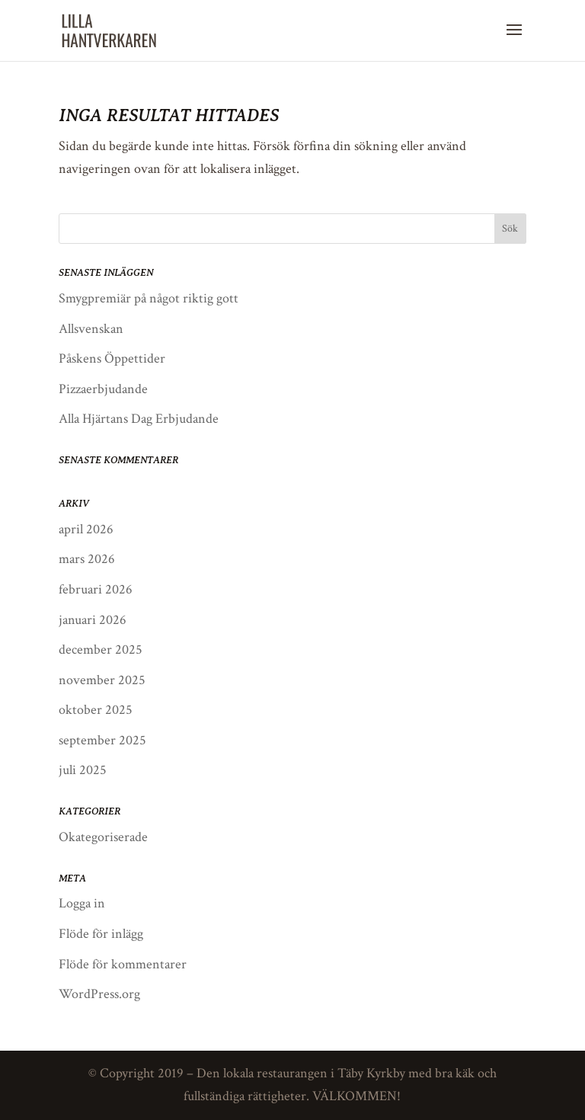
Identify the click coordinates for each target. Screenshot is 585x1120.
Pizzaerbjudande (103, 389)
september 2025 (102, 740)
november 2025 (102, 680)
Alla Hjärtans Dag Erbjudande (139, 418)
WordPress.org (99, 994)
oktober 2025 (96, 709)
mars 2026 (87, 559)
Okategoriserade (103, 837)
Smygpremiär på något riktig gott (148, 298)
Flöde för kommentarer (123, 964)
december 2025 (100, 649)
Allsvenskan (91, 329)
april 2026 (86, 529)
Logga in (82, 903)
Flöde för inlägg (101, 933)
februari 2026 (96, 589)
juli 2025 (83, 770)
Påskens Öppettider (112, 358)
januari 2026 (92, 620)
